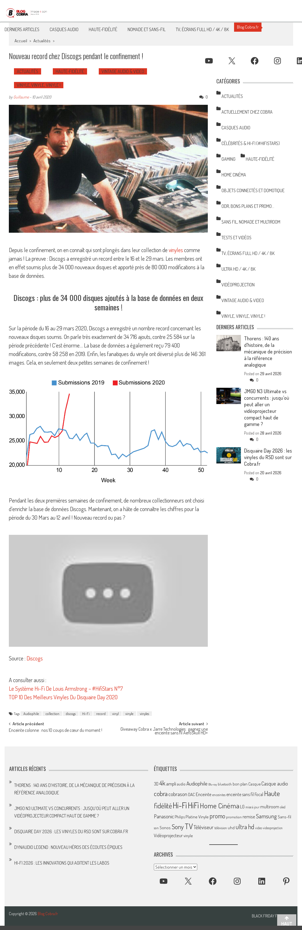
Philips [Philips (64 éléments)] (180, 816)
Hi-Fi (86, 713)
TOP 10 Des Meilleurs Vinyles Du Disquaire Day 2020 (63, 697)
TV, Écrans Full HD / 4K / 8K (202, 29)
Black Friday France (270, 916)
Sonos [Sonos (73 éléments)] (165, 827)
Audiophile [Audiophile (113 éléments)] (197, 783)
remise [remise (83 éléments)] (249, 816)
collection (52, 713)
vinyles (176, 250)
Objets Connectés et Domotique (253, 190)
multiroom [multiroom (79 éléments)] (269, 807)
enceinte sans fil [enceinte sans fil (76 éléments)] (240, 794)
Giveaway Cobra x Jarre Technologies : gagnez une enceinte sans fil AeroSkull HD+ (164, 731)
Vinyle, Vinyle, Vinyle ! (39, 85)
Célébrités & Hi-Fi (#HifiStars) (251, 143)
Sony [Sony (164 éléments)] (178, 827)
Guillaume (21, 97)
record (101, 713)
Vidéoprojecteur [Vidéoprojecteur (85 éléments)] (168, 835)
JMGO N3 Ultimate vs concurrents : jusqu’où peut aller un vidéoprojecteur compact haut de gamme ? (266, 407)
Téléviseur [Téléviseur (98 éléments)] (204, 827)
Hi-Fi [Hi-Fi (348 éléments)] (180, 805)
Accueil (21, 40)
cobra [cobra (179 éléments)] (161, 793)
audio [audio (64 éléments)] (181, 784)
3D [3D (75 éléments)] (156, 784)
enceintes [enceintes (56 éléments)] (219, 794)
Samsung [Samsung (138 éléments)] (266, 816)
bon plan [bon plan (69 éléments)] (240, 784)
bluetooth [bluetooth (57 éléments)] (225, 784)
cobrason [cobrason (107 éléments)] (177, 794)
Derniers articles (22, 29)
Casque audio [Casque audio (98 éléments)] (274, 783)
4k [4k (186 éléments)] (162, 783)
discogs (71, 713)
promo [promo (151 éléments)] (217, 816)
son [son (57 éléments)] (156, 827)
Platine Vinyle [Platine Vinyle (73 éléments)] (197, 816)
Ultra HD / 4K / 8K (238, 269)
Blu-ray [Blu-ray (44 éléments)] (212, 784)
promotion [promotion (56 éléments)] (234, 817)
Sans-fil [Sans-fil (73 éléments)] (284, 816)
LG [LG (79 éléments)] (242, 807)
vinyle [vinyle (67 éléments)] (188, 835)
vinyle (129, 713)
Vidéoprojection (238, 285)
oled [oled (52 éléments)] (282, 807)
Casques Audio (64, 29)
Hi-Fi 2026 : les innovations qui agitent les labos (61, 863)
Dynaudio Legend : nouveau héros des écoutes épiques (68, 847)
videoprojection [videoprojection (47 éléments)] (273, 828)
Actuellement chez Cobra (247, 112)
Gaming (228, 159)
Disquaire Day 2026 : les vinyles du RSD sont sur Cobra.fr (268, 457)
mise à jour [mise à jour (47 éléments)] (252, 807)
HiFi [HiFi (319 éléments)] (193, 805)
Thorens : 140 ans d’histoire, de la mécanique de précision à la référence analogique (268, 351)
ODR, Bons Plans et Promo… (248, 206)
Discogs (35, 658)
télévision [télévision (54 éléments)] (220, 827)
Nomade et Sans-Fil (147, 29)
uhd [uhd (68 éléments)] (231, 827)
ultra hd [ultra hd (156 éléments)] (244, 827)
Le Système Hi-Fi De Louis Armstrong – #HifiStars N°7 (66, 688)
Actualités (42, 40)
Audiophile (31, 713)
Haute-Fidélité (103, 29)
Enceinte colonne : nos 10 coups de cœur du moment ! (55, 730)
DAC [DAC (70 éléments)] (191, 794)
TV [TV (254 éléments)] (189, 826)
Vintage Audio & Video (123, 71)
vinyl (115, 713)
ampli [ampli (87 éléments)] (171, 784)
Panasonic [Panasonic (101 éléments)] (164, 816)
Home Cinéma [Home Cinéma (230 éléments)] (219, 805)
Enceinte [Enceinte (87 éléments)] (204, 794)
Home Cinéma (234, 175)
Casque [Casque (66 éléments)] (254, 783)
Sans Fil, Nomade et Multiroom (251, 222)
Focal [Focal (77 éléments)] (259, 794)
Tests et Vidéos (236, 237)
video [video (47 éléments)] (258, 828)
